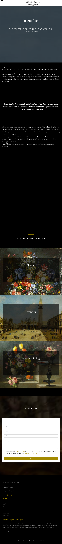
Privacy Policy (20, 451)
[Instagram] (11, 495)
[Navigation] (2, 1)
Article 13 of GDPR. (31, 453)
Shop (4, 507)
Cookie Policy (6, 515)
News (4, 509)
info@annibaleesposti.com (9, 491)
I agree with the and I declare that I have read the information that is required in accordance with (31, 452)
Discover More (31, 278)
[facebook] (3, 495)
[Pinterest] (7, 495)
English (5, 531)
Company (5, 502)
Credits (42, 540)
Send (31, 458)
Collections (5, 505)
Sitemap (5, 511)
